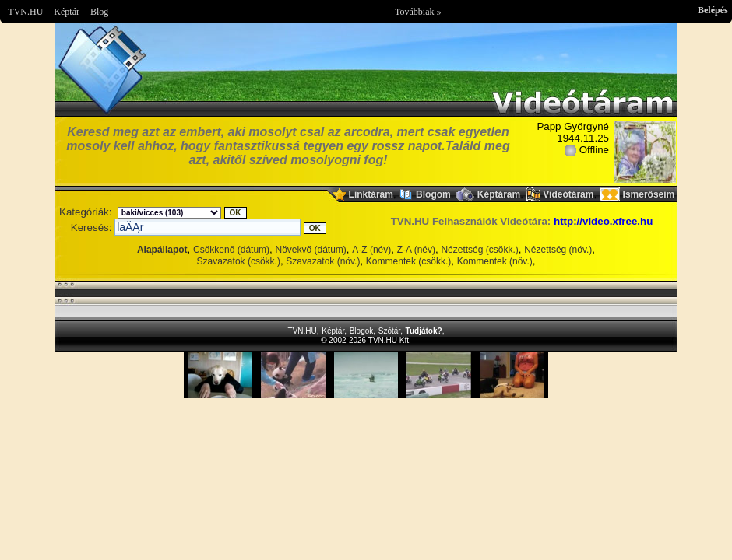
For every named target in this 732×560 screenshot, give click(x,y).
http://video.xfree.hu (603, 221)
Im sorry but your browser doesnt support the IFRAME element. (366, 375)
